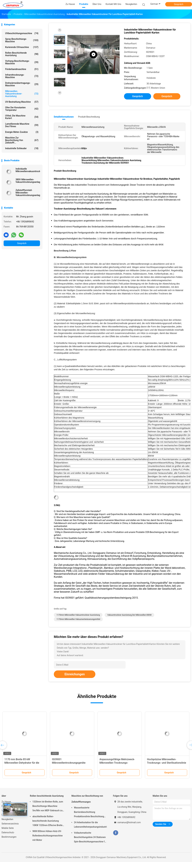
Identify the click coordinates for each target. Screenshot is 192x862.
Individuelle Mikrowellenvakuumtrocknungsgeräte (28, 170)
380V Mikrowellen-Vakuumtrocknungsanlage (28, 180)
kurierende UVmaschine (21, 47)
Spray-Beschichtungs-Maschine (21, 40)
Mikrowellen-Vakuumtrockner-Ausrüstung (21, 93)
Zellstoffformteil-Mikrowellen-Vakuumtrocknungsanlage (28, 192)
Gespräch (178, 4)
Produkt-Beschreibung (89, 117)
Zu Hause (6, 801)
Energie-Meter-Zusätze (21, 132)
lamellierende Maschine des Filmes (21, 125)
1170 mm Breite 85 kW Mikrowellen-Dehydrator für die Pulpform (21, 763)
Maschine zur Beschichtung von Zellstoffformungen (87, 799)
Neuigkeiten (7, 819)
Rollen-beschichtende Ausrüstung (21, 54)
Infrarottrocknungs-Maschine (21, 76)
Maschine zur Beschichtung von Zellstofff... (21, 140)
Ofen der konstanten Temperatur (21, 108)
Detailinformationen (64, 117)
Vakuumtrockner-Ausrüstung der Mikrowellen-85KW (129, 615)
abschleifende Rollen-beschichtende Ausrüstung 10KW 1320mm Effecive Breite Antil (47, 821)
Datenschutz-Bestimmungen (9, 834)
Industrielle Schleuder (21, 148)
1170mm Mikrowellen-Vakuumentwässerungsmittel (78, 619)
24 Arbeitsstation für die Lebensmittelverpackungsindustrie (90, 824)
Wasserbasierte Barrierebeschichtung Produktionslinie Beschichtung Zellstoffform (89, 812)
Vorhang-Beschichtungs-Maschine (21, 62)
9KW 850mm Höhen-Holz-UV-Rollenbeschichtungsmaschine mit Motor (47, 835)
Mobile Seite (8, 828)
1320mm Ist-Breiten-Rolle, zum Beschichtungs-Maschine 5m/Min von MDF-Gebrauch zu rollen (47, 806)
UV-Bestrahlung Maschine (21, 101)
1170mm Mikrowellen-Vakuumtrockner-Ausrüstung (78, 615)
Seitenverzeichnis (10, 823)
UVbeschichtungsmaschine (21, 33)
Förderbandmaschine (21, 69)
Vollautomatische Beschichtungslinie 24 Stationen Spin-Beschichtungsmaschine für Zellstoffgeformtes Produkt (90, 838)
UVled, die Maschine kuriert (21, 116)
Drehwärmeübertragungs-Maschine (21, 84)
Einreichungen (75, 674)
